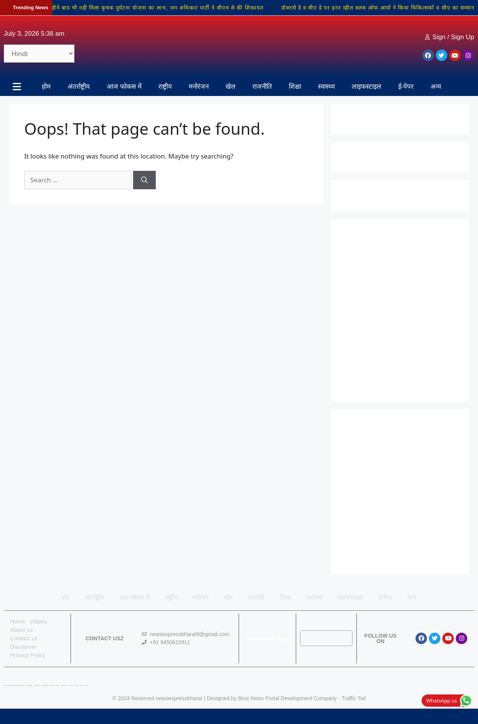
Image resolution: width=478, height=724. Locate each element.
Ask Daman (76, 685)
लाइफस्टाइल (366, 86)
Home (17, 621)
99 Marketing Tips (46, 685)
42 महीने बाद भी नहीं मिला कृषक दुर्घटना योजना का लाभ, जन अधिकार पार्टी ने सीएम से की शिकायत (155, 8)
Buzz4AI (52, 685)
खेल (231, 86)
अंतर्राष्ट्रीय (79, 86)
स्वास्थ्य (326, 86)
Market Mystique (64, 685)
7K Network (57, 685)
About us (21, 629)
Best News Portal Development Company (287, 698)
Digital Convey (29, 685)
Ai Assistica (71, 685)
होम (46, 86)
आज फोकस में (124, 86)
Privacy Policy (28, 655)
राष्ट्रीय (165, 86)
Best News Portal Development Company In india (16, 685)
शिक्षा (295, 86)
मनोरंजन (199, 86)
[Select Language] (39, 54)
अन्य (435, 86)
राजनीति (262, 86)
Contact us (24, 638)
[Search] (144, 180)
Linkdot (87, 685)
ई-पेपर (406, 86)
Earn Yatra (82, 685)
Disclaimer (23, 646)
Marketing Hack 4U (37, 685)
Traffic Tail (353, 698)
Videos (39, 621)
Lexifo (5, 685)
